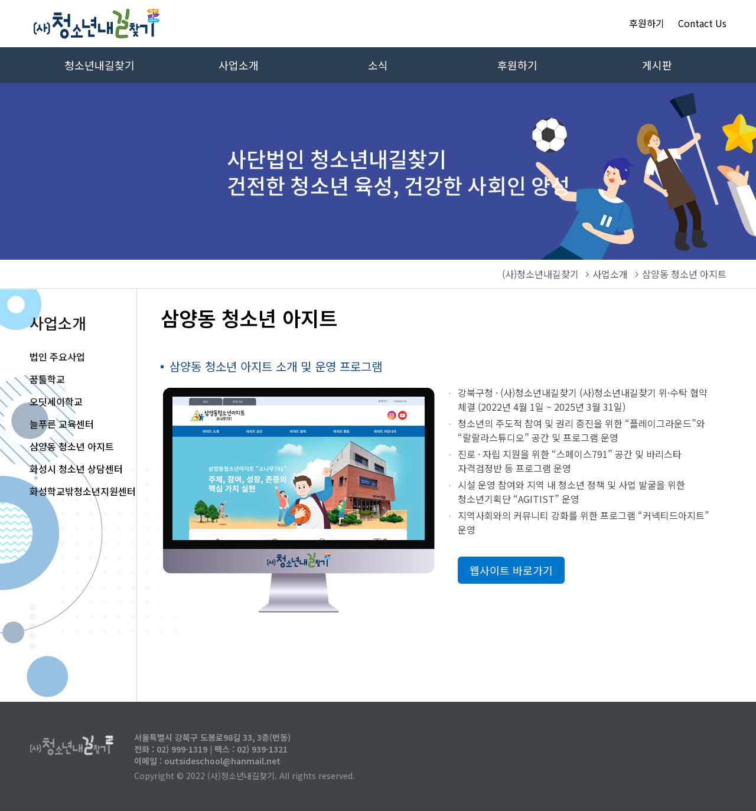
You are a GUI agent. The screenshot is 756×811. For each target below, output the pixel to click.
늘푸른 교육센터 (62, 424)
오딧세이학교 (56, 401)
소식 (378, 65)
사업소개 (239, 65)
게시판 (657, 65)
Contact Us (702, 23)
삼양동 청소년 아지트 (72, 446)
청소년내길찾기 (99, 65)
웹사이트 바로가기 (511, 570)
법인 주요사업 (57, 356)
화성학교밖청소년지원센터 (83, 491)
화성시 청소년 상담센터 (76, 469)
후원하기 (646, 23)
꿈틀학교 (47, 379)
